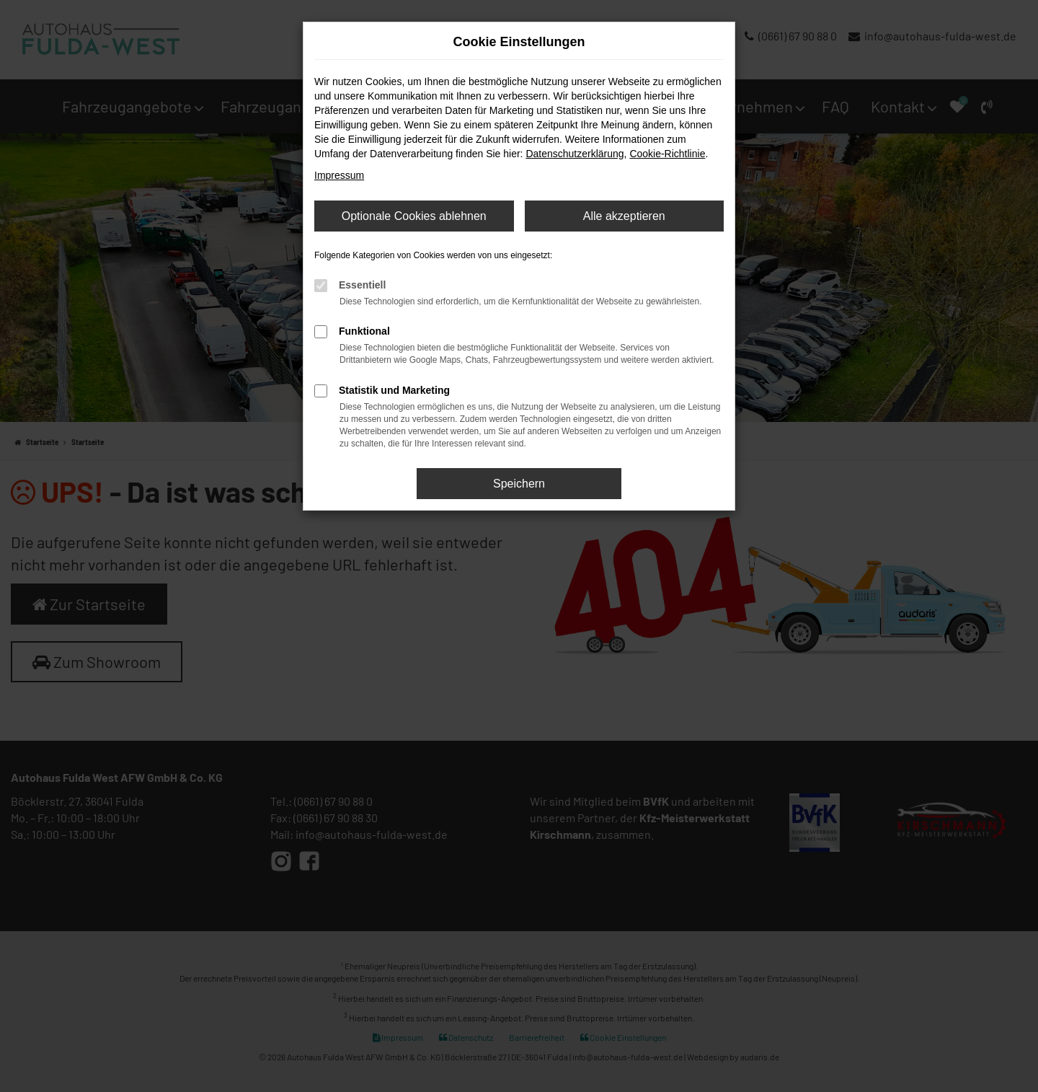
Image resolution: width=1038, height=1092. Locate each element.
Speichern (519, 483)
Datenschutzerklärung (574, 153)
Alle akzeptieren (624, 216)
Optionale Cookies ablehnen (414, 216)
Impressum (339, 175)
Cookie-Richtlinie (667, 153)
